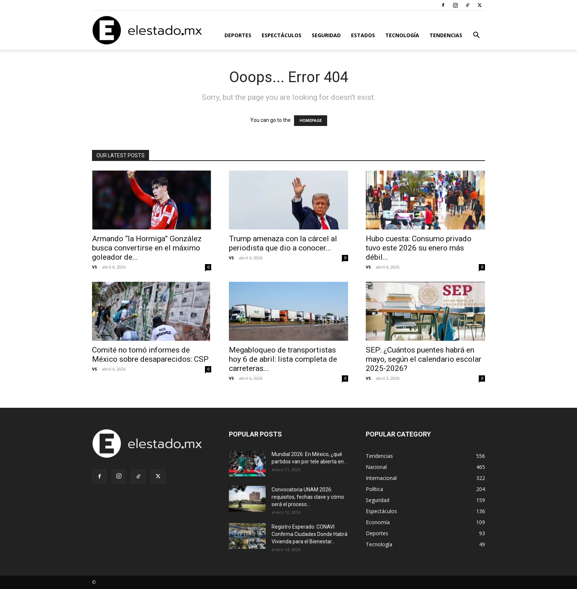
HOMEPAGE (311, 120)
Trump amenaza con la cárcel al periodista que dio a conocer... (283, 243)
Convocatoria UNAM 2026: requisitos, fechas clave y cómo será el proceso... (308, 497)
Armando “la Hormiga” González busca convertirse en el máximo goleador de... (147, 248)
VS (94, 267)
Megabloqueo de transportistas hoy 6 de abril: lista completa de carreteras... (283, 359)
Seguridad (326, 35)
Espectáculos (281, 35)
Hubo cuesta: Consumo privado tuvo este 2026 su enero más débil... (418, 248)
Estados (363, 35)
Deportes (237, 35)
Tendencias (445, 35)
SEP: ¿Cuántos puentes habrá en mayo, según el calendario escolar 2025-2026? (423, 359)
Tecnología (402, 35)
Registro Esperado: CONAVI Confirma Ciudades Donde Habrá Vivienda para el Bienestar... (309, 534)
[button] (476, 35)
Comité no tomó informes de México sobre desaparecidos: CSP (150, 355)
